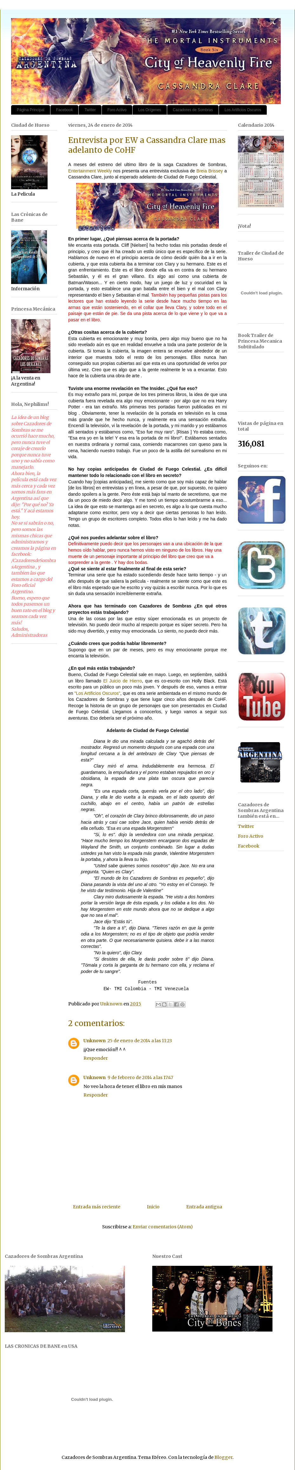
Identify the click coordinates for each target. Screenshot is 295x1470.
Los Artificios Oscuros (243, 110)
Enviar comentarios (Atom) (163, 1227)
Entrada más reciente (96, 1207)
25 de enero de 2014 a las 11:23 (140, 1041)
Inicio (153, 1207)
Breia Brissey (209, 170)
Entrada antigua (204, 1207)
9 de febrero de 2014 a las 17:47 (140, 1077)
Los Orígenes (149, 110)
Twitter (89, 110)
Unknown (94, 1041)
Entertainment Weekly (90, 170)
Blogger (223, 1457)
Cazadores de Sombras (193, 110)
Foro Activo (117, 110)
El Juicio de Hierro (122, 680)
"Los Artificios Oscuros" (98, 693)
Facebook (64, 110)
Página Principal (30, 110)
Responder (95, 1058)
